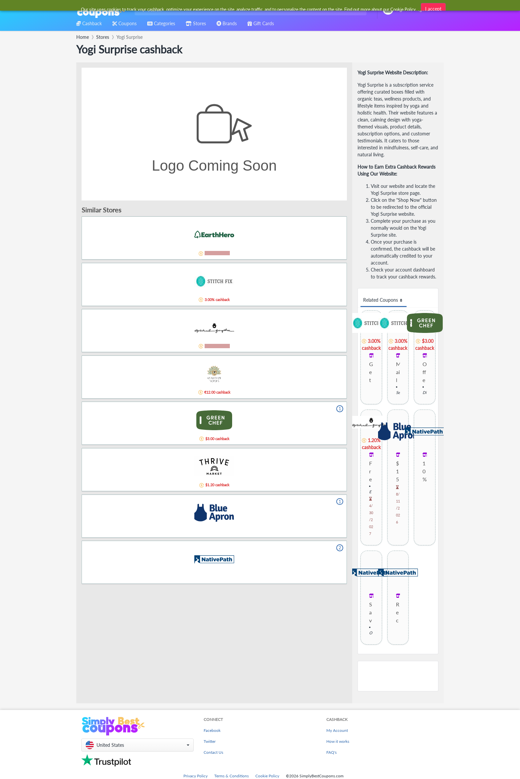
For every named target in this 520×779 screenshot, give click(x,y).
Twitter (210, 741)
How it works (337, 741)
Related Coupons (383, 300)
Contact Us (213, 752)
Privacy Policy (195, 775)
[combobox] (249, 9)
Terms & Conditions (231, 775)
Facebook (212, 730)
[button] (137, 745)
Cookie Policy (267, 775)
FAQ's (331, 752)
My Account (337, 730)
